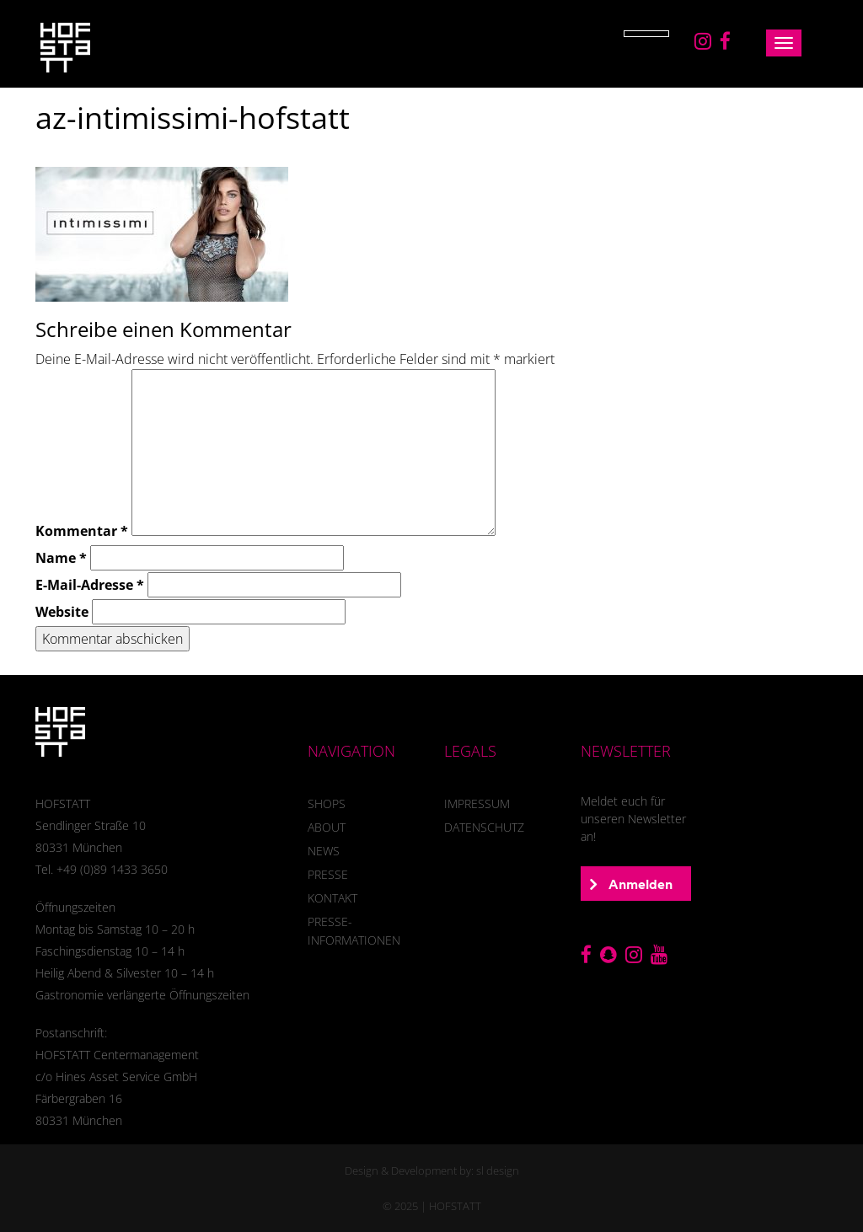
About (327, 827)
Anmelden (631, 884)
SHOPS (327, 803)
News (324, 851)
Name (61, 558)
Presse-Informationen (354, 930)
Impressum (477, 803)
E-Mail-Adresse (89, 585)
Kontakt (332, 898)
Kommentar (81, 531)
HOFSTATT (455, 1205)
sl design (497, 1170)
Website (61, 612)
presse (328, 874)
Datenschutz (484, 827)
